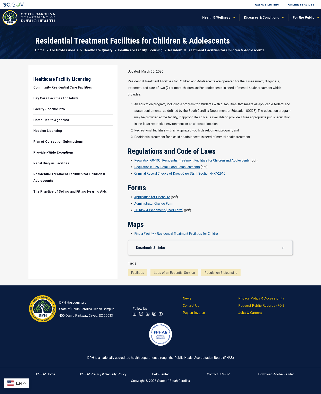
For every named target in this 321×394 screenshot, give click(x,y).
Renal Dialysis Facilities (51, 163)
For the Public (188, 17)
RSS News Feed (147, 314)
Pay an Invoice (194, 313)
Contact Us (191, 306)
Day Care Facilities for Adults (56, 98)
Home (39, 50)
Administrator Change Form (153, 203)
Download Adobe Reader (276, 374)
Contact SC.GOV (218, 374)
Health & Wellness (101, 17)
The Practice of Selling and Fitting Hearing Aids (70, 191)
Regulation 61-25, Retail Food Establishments (167, 167)
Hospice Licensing (47, 131)
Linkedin (141, 314)
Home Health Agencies (51, 120)
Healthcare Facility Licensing (140, 50)
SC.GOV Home (45, 374)
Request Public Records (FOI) (261, 306)
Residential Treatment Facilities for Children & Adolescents (69, 177)
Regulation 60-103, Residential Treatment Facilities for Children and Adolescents (192, 160)
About (259, 17)
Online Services (301, 4)
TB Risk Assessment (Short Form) (158, 210)
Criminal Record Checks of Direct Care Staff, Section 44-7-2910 (179, 173)
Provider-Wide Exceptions (53, 152)
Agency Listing (267, 4)
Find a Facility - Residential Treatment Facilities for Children (176, 234)
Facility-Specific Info (49, 109)
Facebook (134, 314)
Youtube (161, 314)
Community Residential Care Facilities (62, 87)
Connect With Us (291, 17)
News (187, 298)
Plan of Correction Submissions (58, 142)
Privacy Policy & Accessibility (261, 298)
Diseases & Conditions (146, 17)
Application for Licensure (152, 197)
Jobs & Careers (250, 313)
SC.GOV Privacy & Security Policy (103, 374)
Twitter (154, 314)
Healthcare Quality (98, 50)
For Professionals (227, 17)
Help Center (160, 374)
